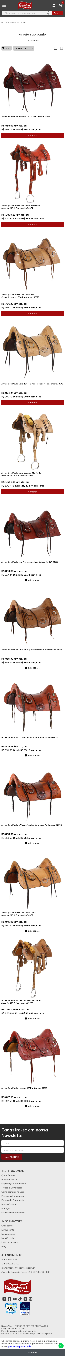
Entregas (6, 1208)
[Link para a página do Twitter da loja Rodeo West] (25, 1299)
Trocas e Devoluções (11, 1187)
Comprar (32, 135)
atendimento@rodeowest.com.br (18, 1267)
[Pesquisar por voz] (48, 13)
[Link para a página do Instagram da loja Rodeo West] (4, 1299)
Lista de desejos (9, 1242)
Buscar (57, 13)
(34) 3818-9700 (9, 1259)
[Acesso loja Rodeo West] (54, 5)
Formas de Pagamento (12, 1200)
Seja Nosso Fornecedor (13, 1212)
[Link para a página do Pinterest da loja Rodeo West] (30, 1299)
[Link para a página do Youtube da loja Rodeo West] (15, 1299)
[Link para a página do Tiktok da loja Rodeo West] (20, 1299)
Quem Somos (8, 1175)
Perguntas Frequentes (12, 1196)
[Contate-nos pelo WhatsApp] (61, 1345)
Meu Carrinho (8, 1238)
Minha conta (7, 1229)
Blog (3, 1246)
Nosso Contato (9, 1204)
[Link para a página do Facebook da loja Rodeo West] (9, 1299)
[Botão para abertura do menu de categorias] (4, 5)
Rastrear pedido (9, 1179)
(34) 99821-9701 (10, 1263)
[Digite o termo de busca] (23, 13)
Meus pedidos (8, 1234)
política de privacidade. (19, 1346)
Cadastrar (12, 1156)
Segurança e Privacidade (13, 1183)
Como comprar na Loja (12, 1191)
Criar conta (6, 1225)
